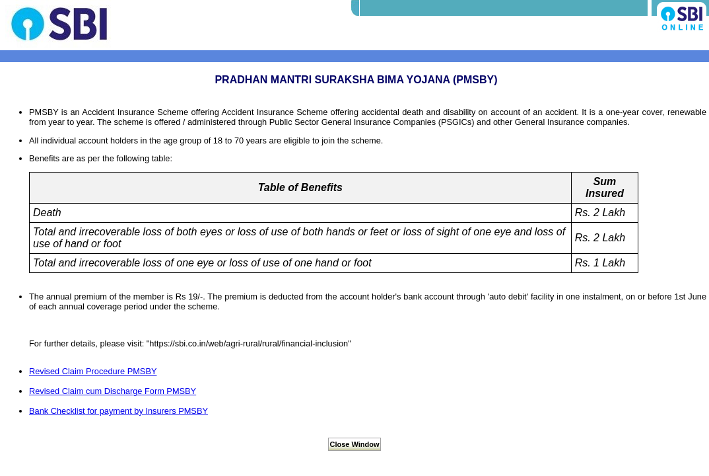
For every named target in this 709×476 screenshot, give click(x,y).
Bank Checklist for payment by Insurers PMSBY (118, 411)
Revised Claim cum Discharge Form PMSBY (112, 391)
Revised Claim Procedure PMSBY (92, 371)
